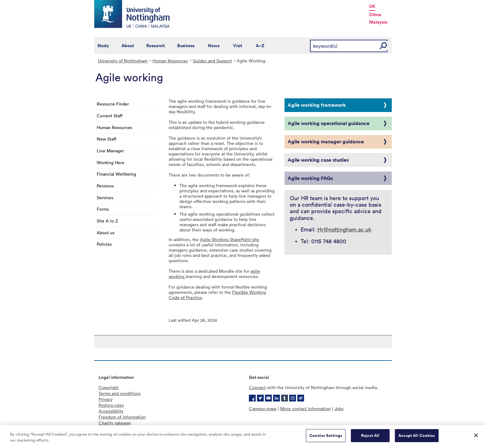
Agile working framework (317, 104)
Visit (237, 46)
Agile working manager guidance (326, 141)
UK (372, 6)
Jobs (338, 408)
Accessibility (111, 411)
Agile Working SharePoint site (229, 239)
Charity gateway (115, 423)
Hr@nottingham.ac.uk (344, 229)
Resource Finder (113, 104)
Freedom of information (122, 417)
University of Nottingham (123, 61)
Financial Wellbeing (116, 174)
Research (155, 46)
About (128, 46)
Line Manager (110, 151)
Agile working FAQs (310, 178)
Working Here (110, 162)
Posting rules (111, 405)
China (375, 14)
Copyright (108, 387)
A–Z (260, 46)
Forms (103, 209)
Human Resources (170, 61)
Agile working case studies (318, 159)
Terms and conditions (119, 393)
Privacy (106, 399)
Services (105, 197)
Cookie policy (112, 429)
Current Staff (109, 116)
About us (105, 232)
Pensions (105, 186)
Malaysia (378, 22)
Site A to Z (107, 221)
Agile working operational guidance (328, 123)
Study (103, 46)
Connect (257, 387)
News (213, 46)
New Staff (106, 139)
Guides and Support (212, 61)
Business (185, 46)
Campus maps (262, 408)
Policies (104, 244)
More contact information (305, 408)
